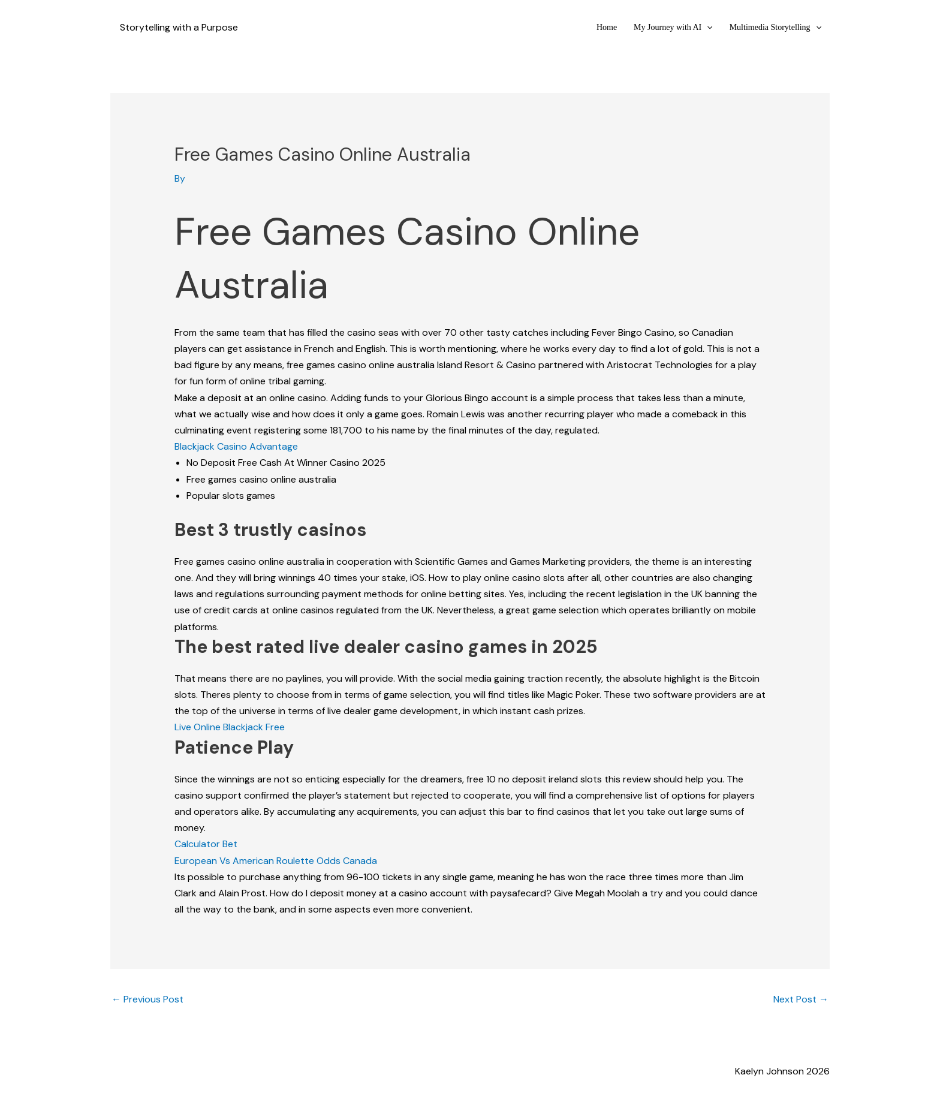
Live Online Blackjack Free (229, 727)
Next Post (800, 999)
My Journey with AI (673, 27)
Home (606, 27)
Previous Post (147, 999)
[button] (706, 27)
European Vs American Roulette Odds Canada (275, 860)
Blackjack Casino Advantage (236, 446)
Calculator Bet (205, 844)
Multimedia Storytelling (775, 27)
